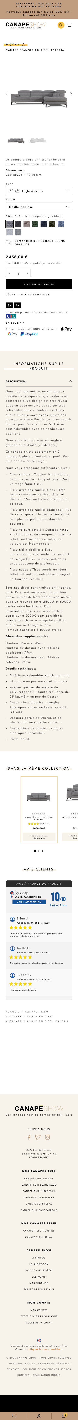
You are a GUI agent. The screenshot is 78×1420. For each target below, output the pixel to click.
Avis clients (39, 869)
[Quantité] (18, 273)
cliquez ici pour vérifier (45, 1349)
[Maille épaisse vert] (35, 224)
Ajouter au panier (39, 284)
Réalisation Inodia (47, 1374)
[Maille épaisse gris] (18, 232)
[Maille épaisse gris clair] (9, 232)
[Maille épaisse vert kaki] (52, 224)
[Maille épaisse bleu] (43, 224)
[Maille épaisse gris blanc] (9, 224)
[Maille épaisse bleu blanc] (60, 224)
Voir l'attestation (29, 901)
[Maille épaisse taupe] (26, 224)
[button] (60, 25)
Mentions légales (22, 1363)
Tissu (10, 199)
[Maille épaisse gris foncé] (18, 224)
